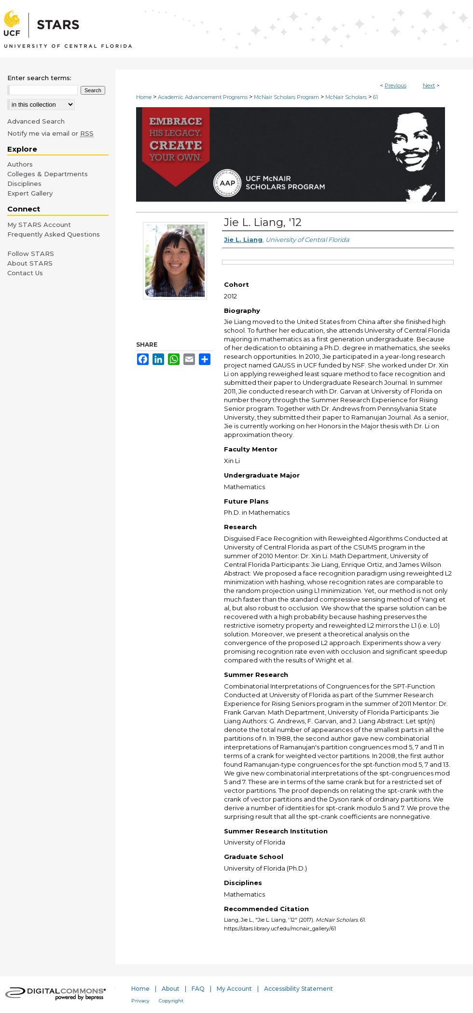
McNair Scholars (346, 97)
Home (144, 97)
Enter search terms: (39, 78)
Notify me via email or (50, 133)
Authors (20, 164)
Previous (395, 85)
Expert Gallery (30, 193)
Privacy (140, 1001)
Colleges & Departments (47, 174)
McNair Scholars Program (286, 97)
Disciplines (24, 183)
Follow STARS (30, 253)
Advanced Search (36, 121)
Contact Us (25, 273)
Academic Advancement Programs (203, 97)
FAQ (198, 988)
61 (375, 97)
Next (429, 85)
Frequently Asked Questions (53, 234)
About (171, 988)
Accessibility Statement (298, 988)
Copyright (171, 1001)
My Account (234, 988)
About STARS (30, 263)
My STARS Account (39, 224)
